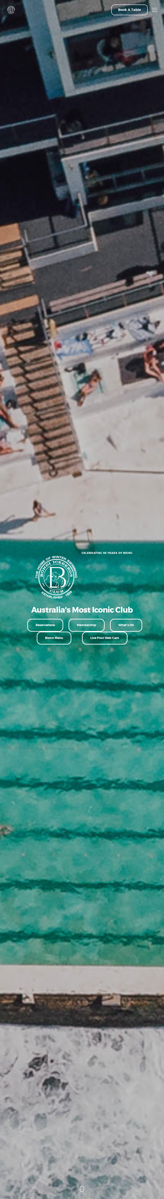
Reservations (45, 625)
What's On (126, 625)
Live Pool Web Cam (104, 638)
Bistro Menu (54, 638)
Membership (86, 625)
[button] (129, 9)
